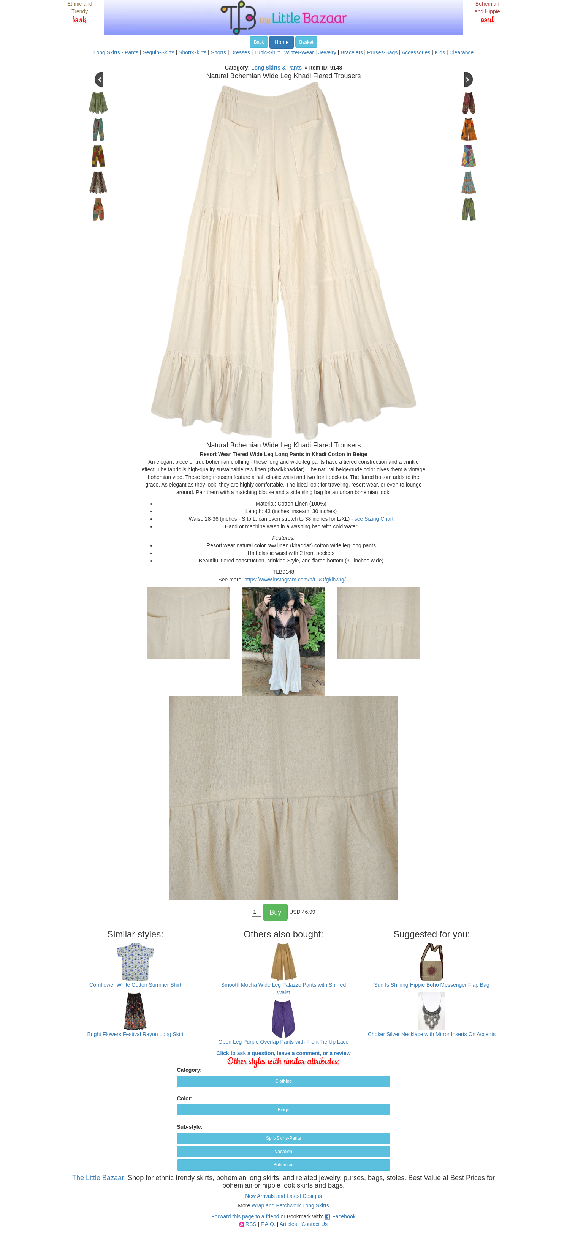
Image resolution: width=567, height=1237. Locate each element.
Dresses (240, 52)
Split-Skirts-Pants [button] (283, 1138)
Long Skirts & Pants (276, 68)
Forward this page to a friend (245, 1216)
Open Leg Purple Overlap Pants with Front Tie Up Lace (283, 1042)
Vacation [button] (283, 1151)
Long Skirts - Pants (115, 52)
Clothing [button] (283, 1081)
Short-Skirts (192, 52)
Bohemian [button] (283, 1164)
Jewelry (327, 52)
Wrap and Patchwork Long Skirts (290, 1205)
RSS (251, 1224)
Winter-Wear (299, 52)
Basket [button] (306, 42)
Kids (440, 52)
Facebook (343, 1216)
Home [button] (281, 42)
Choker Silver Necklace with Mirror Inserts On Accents (432, 1034)
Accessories (416, 52)
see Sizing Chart (374, 519)
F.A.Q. (268, 1224)
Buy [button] (275, 912)
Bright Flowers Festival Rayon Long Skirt (135, 1034)
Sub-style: (190, 1127)
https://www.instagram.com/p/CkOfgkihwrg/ (295, 580)
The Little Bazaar (98, 1178)
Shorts (218, 52)
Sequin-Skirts (158, 52)
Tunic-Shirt (267, 52)
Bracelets (352, 52)
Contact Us (314, 1224)
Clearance (461, 52)
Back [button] (259, 42)
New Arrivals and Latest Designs (283, 1196)
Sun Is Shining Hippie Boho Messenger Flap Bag (431, 985)
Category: (189, 1070)
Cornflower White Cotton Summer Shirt (135, 985)
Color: (185, 1098)
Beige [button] (284, 1109)
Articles (288, 1224)
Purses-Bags (382, 52)
